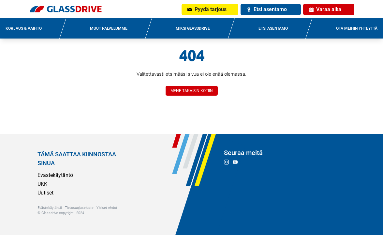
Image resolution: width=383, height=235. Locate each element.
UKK (42, 184)
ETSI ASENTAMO (273, 28)
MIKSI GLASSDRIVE (193, 28)
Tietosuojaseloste (79, 208)
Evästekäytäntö (55, 175)
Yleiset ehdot (106, 208)
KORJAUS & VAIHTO (24, 28)
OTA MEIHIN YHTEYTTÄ (356, 28)
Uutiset (45, 193)
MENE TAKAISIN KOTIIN (191, 90)
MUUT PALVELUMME (108, 28)
